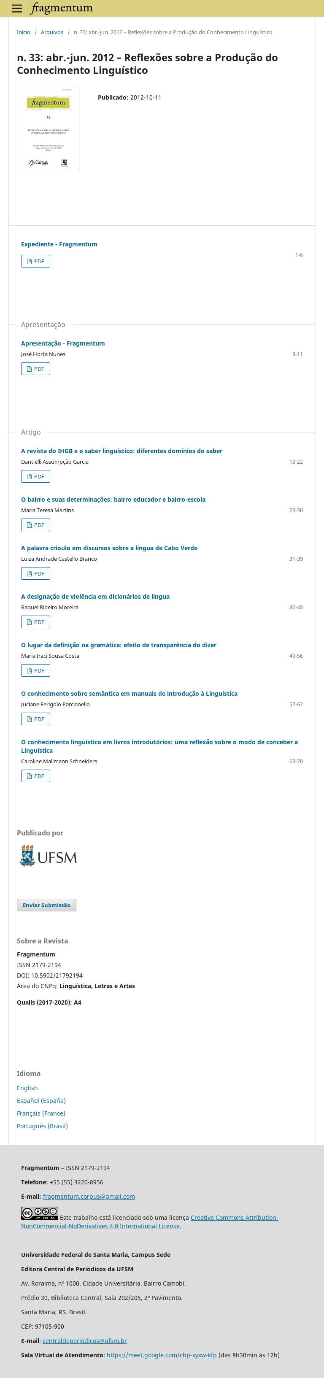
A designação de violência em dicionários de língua (95, 596)
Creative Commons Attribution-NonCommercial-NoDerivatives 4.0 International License (149, 1221)
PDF (38, 261)
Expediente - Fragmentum (59, 244)
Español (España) (41, 1101)
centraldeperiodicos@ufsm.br (85, 1341)
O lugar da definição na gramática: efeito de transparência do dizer (118, 645)
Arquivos (52, 32)
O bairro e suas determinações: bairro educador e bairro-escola (113, 499)
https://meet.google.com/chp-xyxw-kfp (162, 1355)
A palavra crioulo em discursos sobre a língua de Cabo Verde (109, 548)
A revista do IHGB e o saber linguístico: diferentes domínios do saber (121, 451)
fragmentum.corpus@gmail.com (89, 1196)
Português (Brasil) (42, 1126)
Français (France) (41, 1113)
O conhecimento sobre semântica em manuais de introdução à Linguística (129, 693)
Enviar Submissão (46, 905)
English (27, 1088)
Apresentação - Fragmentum (63, 343)
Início (23, 32)
